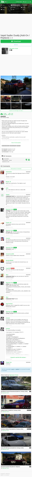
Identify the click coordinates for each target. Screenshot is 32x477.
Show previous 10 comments (16, 168)
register (17, 369)
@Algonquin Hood (10, 276)
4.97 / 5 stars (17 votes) (5, 117)
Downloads (5, 114)
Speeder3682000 (9, 260)
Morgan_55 (8, 181)
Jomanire (8, 238)
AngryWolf (8, 268)
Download (16, 41)
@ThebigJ (8, 210)
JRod (7, 274)
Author (15, 209)
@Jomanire (8, 249)
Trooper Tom (9, 362)
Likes (12, 114)
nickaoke (8, 318)
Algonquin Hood (13, 48)
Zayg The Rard (9, 303)
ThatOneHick (9, 171)
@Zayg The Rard (9, 313)
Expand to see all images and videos (16, 110)
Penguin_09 (8, 222)
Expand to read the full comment (18, 357)
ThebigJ (7, 194)
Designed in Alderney (5, 473)
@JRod (7, 284)
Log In (12, 369)
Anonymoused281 (10, 253)
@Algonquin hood (10, 196)
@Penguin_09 (9, 232)
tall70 (7, 188)
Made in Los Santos (5, 475)
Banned (12, 268)
